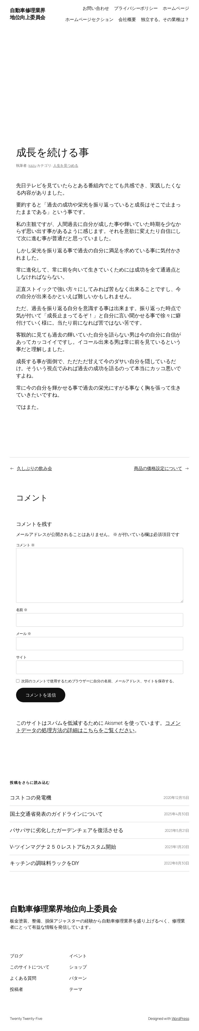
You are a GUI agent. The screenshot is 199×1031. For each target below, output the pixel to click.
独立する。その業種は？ (165, 19)
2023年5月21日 (177, 830)
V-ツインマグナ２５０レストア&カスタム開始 (63, 847)
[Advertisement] (99, 82)
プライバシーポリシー (136, 8)
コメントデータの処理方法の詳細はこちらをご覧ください (98, 726)
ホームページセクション (89, 19)
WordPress (180, 1018)
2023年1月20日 (177, 846)
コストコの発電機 (30, 797)
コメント (25, 544)
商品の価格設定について (158, 468)
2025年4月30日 (176, 813)
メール (23, 633)
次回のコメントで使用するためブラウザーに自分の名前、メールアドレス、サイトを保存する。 (98, 680)
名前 (22, 609)
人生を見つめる (65, 165)
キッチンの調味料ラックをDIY (44, 863)
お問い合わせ (96, 8)
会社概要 (127, 19)
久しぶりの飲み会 (34, 468)
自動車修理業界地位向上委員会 (27, 14)
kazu (32, 165)
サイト (21, 657)
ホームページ (176, 8)
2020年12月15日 (176, 797)
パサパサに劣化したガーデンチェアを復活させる (66, 830)
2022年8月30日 (176, 863)
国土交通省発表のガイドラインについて (56, 814)
